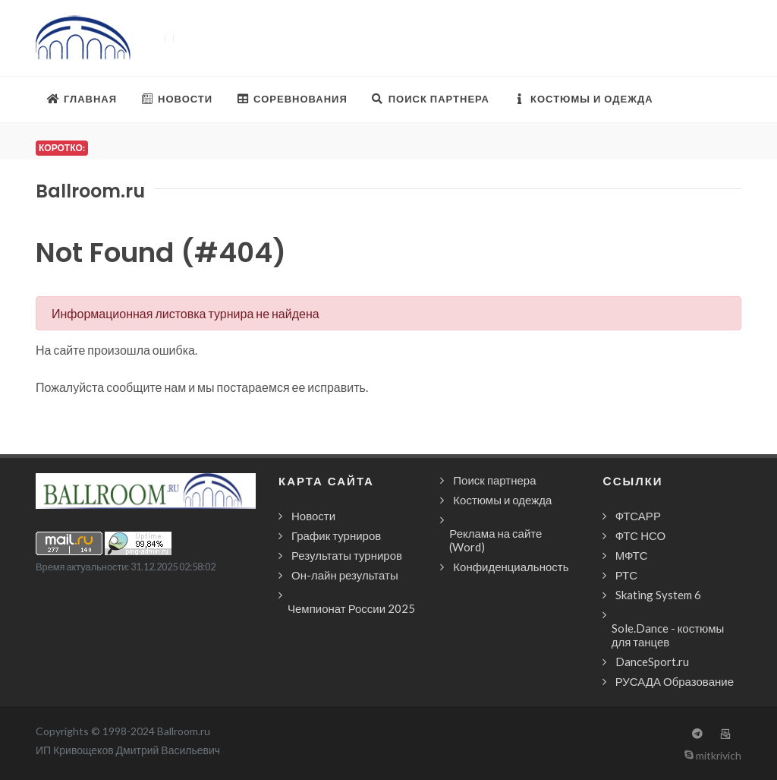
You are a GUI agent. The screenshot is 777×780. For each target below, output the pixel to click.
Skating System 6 (658, 595)
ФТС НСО (640, 535)
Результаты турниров (346, 555)
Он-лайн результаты (344, 575)
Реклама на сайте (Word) (495, 540)
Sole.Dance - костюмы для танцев (668, 635)
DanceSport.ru (652, 661)
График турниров (336, 535)
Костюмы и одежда (502, 500)
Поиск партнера (494, 480)
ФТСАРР (638, 516)
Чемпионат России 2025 (351, 608)
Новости (313, 516)
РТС (626, 575)
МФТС (631, 555)
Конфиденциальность (510, 566)
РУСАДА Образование (674, 681)
